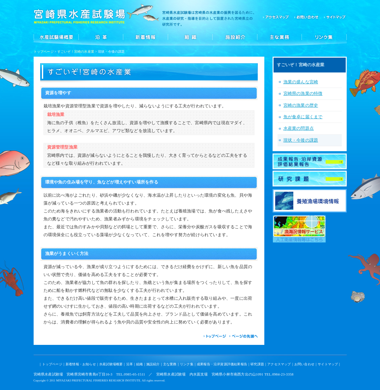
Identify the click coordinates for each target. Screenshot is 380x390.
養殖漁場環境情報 (310, 200)
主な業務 (279, 36)
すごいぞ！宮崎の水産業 (75, 51)
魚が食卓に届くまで (303, 117)
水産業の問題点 (298, 128)
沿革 (100, 36)
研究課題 (310, 178)
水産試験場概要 (56, 36)
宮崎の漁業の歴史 (300, 105)
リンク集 (324, 36)
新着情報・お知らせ (81, 364)
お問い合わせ (306, 17)
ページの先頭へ (243, 336)
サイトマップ (334, 17)
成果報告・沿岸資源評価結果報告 (222, 364)
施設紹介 (235, 36)
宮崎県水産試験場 (80, 16)
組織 (190, 36)
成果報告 (310, 161)
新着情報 (145, 36)
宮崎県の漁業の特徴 (303, 93)
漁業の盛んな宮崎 (300, 82)
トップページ (44, 51)
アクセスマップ (276, 17)
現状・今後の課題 (300, 140)
